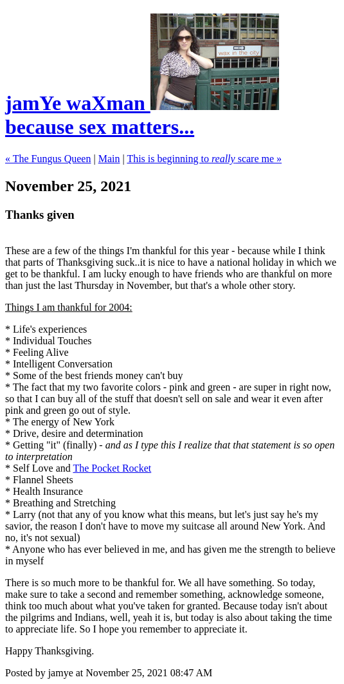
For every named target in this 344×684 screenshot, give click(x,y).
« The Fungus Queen (48, 158)
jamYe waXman (77, 103)
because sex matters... (142, 114)
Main (109, 158)
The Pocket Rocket (112, 468)
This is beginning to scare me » (204, 158)
